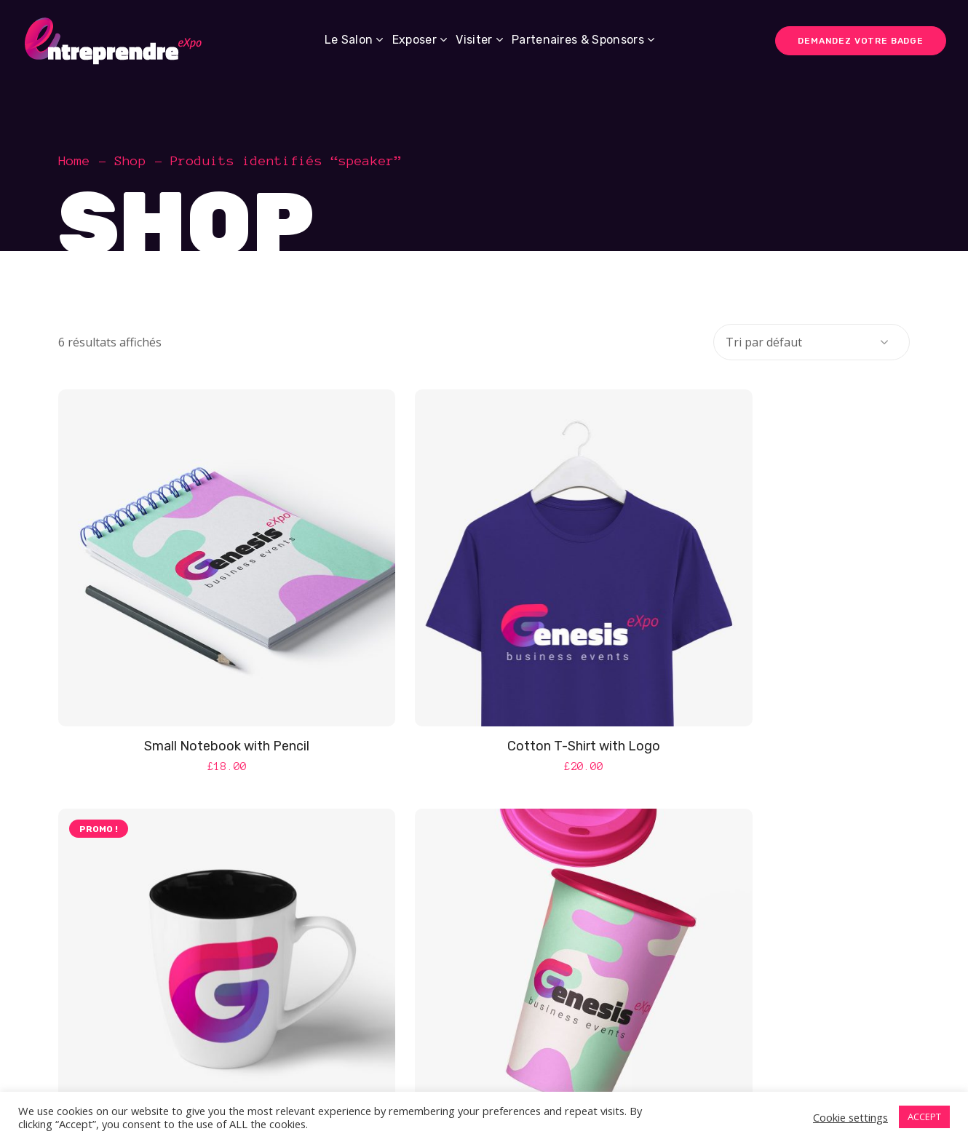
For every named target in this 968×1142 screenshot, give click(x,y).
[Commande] (811, 342)
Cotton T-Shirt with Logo (484, 678)
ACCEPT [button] (924, 1116)
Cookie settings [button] (850, 1117)
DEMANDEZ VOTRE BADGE (861, 41)
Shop (130, 161)
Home (74, 161)
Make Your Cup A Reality (483, 1050)
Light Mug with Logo (775, 678)
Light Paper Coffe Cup (192, 1050)
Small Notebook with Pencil (192, 678)
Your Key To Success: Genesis (774, 1050)
